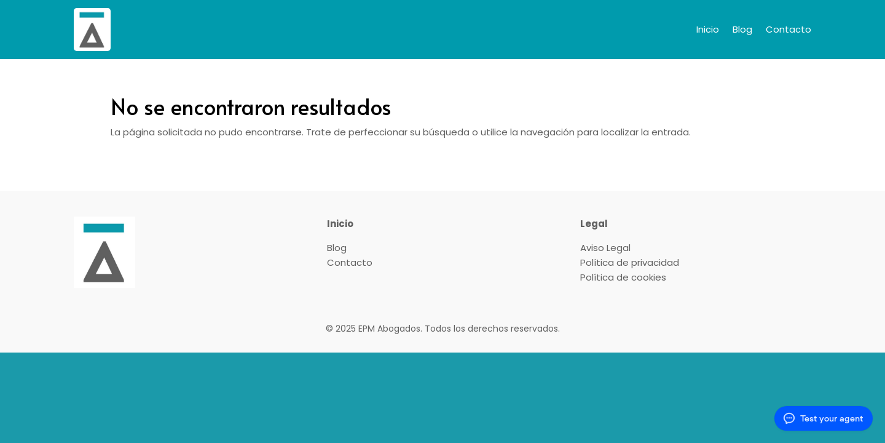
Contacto (788, 29)
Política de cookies (623, 277)
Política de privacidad (629, 262)
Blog (742, 29)
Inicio (707, 29)
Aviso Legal (605, 247)
